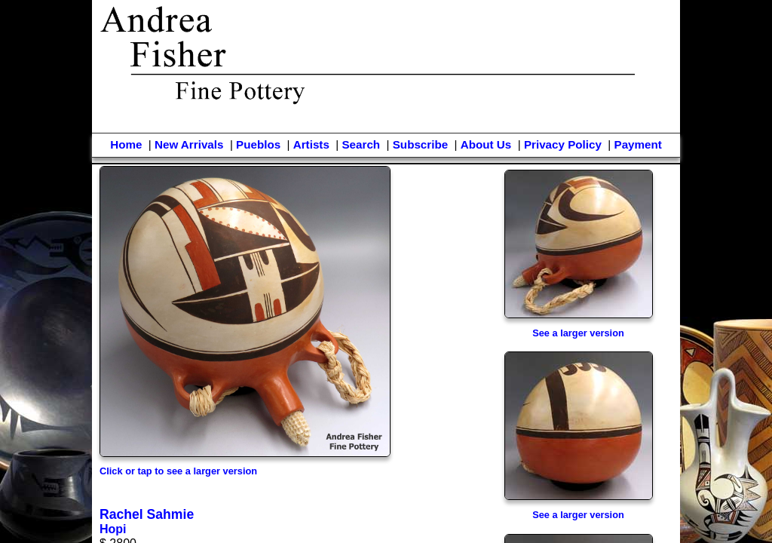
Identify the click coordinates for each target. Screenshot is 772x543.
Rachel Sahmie (147, 514)
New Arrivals (189, 144)
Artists (311, 144)
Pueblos (258, 144)
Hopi (113, 529)
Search (361, 144)
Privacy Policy (563, 144)
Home (126, 144)
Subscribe (420, 144)
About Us (486, 144)
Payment (638, 144)
